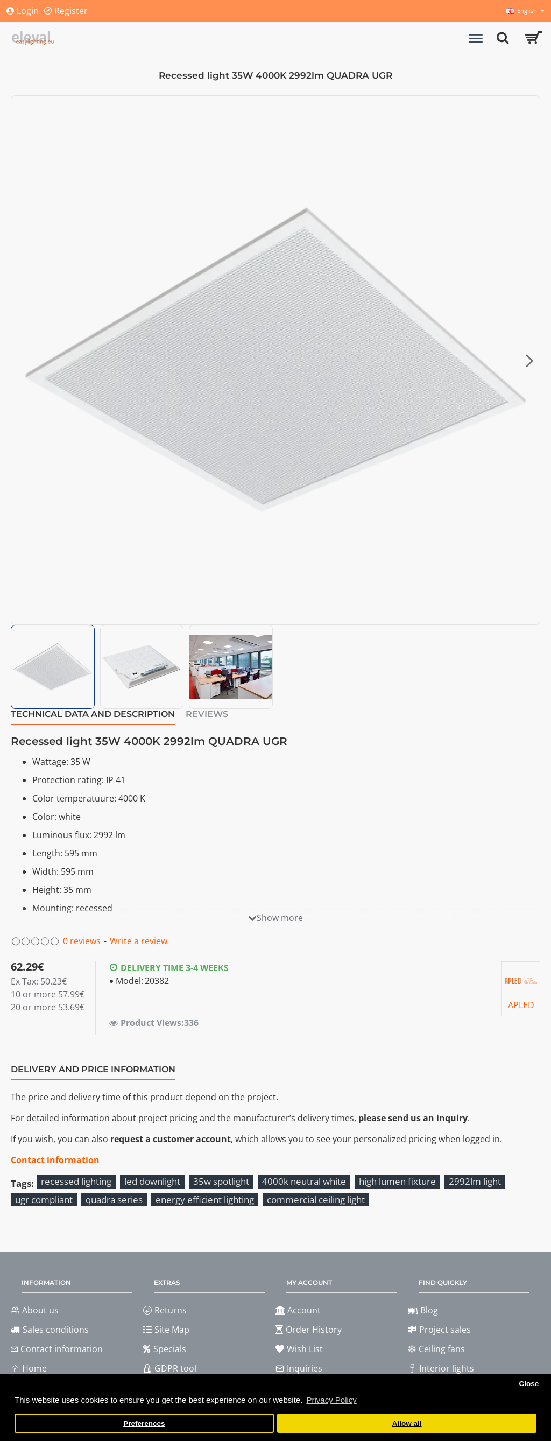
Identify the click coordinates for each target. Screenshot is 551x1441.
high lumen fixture (397, 1181)
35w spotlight (221, 1181)
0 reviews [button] (82, 941)
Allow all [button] (407, 1423)
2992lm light (475, 1181)
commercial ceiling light (316, 1199)
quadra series (114, 1199)
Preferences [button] (144, 1423)
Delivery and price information (93, 1069)
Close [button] (529, 1384)
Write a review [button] (138, 941)
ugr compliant (44, 1199)
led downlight (152, 1181)
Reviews (207, 714)
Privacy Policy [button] (331, 1399)
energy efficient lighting (205, 1199)
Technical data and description (93, 714)
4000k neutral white (304, 1181)
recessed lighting (76, 1181)
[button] (529, 360)
